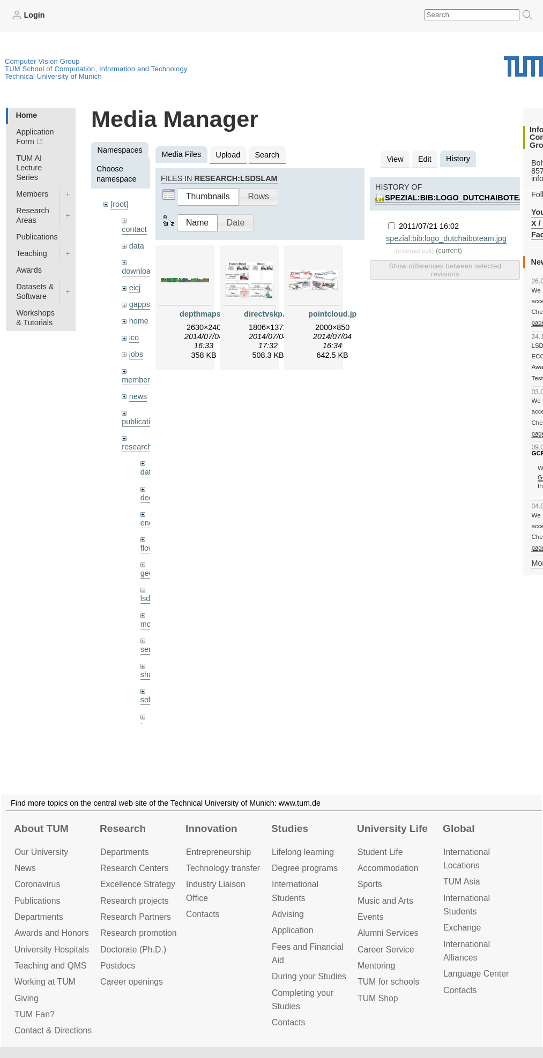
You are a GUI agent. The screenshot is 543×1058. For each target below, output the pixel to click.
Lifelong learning (303, 852)
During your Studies (309, 976)
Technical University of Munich (53, 76)
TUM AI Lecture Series (29, 168)
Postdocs (117, 965)
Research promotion (138, 932)
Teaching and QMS (50, 965)
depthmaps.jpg (207, 314)
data (136, 246)
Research (123, 828)
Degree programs (305, 868)
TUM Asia (461, 881)
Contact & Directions (53, 1030)
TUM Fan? (34, 1014)
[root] (119, 204)
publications (142, 421)
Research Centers (134, 868)
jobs (136, 354)
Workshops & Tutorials (35, 318)
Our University (41, 852)
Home (26, 115)
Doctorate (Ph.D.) (133, 949)
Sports (370, 884)
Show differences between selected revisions (445, 270)
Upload (228, 155)
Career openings (131, 981)
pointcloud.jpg (334, 314)
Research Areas (32, 215)
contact (134, 229)
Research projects (134, 900)
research (137, 446)
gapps (139, 304)
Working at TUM (45, 981)
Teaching (31, 253)
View (395, 159)
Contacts (202, 914)
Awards (29, 270)
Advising (288, 914)
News (25, 868)
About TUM (41, 828)
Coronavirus (37, 884)
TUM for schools (388, 981)
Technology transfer (223, 868)
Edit (425, 159)
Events (370, 916)
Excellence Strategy (137, 884)
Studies (289, 828)
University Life (392, 828)
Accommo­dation (388, 868)
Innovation (211, 828)
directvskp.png (271, 314)
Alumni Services (388, 932)
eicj (135, 287)
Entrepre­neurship (218, 852)
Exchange (462, 927)
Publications (37, 236)
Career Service (386, 949)
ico (134, 337)
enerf (149, 523)
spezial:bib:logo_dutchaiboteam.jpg (446, 238)
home (138, 321)
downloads (140, 271)
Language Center (476, 973)
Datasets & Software (35, 291)
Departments (38, 916)
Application (292, 930)
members (138, 380)
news (138, 396)
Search (267, 155)
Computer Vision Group (42, 61)
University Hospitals (51, 949)
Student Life (380, 852)
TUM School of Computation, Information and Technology (96, 69)
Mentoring (376, 965)
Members (32, 194)
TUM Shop (378, 998)
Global (459, 828)
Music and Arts (385, 900)
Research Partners (135, 916)
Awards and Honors (51, 932)
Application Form (35, 136)
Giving (26, 998)
